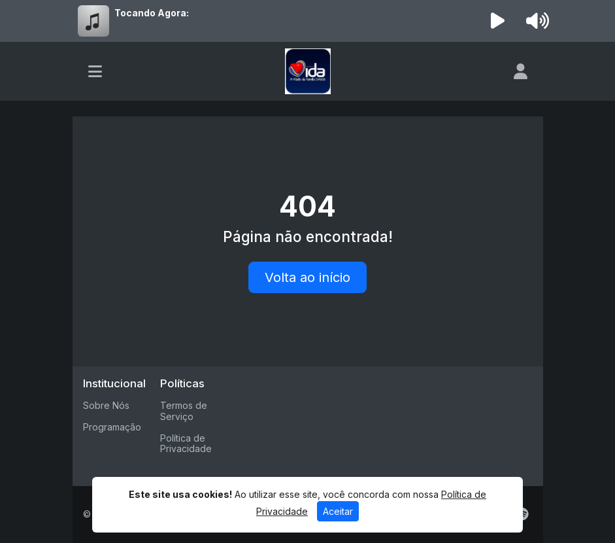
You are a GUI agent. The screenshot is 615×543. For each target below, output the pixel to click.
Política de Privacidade (186, 443)
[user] (520, 71)
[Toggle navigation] (95, 71)
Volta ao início (307, 277)
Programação (112, 426)
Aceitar (338, 511)
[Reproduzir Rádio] (497, 21)
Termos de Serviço (183, 411)
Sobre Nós (106, 405)
